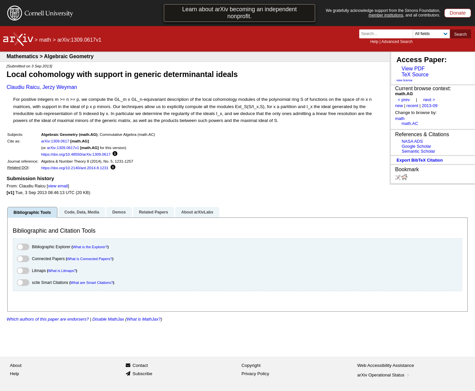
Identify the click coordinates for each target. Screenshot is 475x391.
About (15, 365)
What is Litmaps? (62, 271)
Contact (140, 365)
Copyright (251, 365)
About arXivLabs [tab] (197, 212)
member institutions (385, 15)
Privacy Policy (255, 373)
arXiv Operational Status (383, 374)
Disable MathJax (108, 319)
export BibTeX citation (419, 160)
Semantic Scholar (418, 151)
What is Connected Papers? (89, 259)
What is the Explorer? (90, 247)
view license (404, 80)
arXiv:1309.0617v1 (63, 147)
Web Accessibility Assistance (385, 365)
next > (429, 99)
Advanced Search (397, 41)
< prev (404, 99)
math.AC (409, 123)
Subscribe (142, 373)
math (45, 40)
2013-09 (430, 105)
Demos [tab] (119, 212)
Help (374, 41)
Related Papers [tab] (153, 212)
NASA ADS (412, 141)
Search (460, 34)
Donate (458, 13)
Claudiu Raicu (23, 87)
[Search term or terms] (388, 33)
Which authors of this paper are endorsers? (48, 319)
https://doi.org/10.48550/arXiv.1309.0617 (76, 154)
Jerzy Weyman (59, 87)
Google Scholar (416, 146)
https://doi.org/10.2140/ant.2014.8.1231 (75, 168)
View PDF (413, 68)
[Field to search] (431, 33)
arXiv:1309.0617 (55, 141)
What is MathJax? (144, 319)
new (399, 105)
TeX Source (414, 74)
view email (58, 185)
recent (412, 105)
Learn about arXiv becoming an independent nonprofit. (239, 13)
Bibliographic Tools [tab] (32, 212)
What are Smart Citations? (92, 283)
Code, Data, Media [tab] (81, 212)
